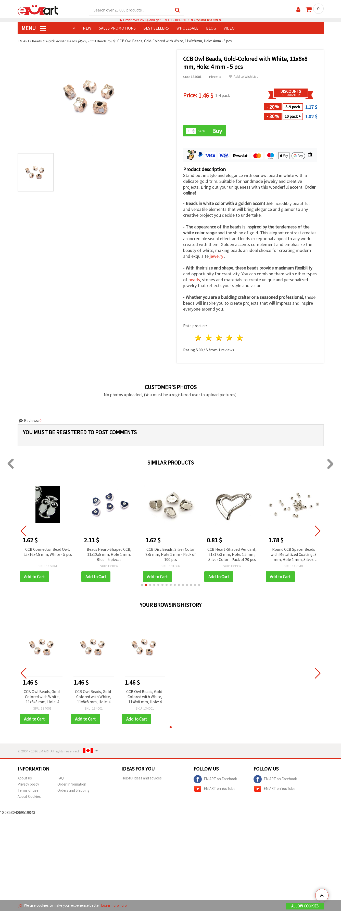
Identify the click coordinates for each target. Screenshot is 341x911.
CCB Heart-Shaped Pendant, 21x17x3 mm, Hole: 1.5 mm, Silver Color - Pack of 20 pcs (232, 554)
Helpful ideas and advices (141, 779)
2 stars (209, 338)
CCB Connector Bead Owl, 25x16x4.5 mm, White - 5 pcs (47, 552)
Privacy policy (28, 785)
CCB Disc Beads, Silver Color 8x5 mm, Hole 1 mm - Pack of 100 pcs (170, 554)
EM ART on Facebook (215, 780)
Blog (211, 28)
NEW (87, 28)
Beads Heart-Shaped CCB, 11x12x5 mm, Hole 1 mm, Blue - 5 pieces (109, 554)
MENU (33, 28)
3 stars (219, 338)
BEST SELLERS (156, 28)
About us (25, 779)
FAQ (60, 779)
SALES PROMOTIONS (117, 28)
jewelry (217, 257)
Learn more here (115, 905)
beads (194, 280)
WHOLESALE (187, 28)
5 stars (240, 338)
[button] (142, 586)
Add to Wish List (243, 77)
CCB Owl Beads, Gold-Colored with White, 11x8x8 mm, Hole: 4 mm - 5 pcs (42, 698)
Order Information (71, 785)
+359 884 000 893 (205, 20)
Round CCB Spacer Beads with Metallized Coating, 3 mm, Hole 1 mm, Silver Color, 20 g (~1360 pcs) (294, 555)
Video (229, 28)
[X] (20, 905)
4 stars (229, 338)
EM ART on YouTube (214, 790)
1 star (198, 338)
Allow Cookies (305, 906)
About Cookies (29, 797)
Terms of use (28, 791)
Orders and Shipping (73, 791)
